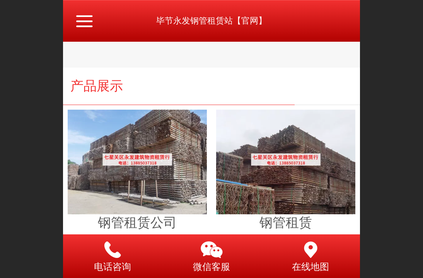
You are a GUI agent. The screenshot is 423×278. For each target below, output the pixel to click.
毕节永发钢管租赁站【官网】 (211, 20)
